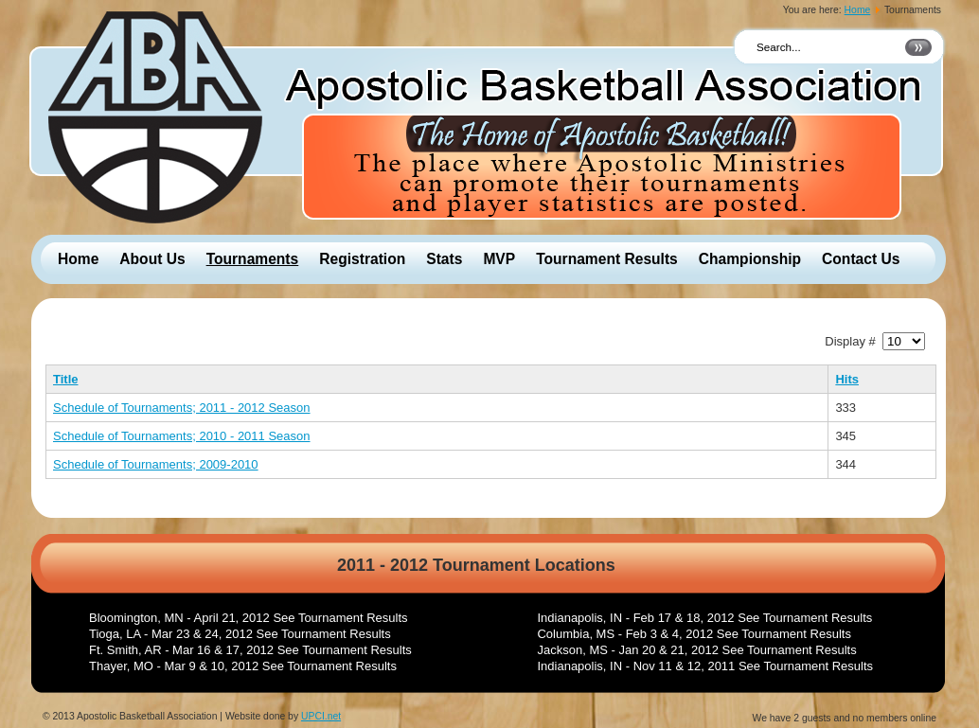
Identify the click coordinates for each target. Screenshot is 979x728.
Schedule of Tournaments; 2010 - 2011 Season (182, 436)
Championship (750, 259)
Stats (444, 259)
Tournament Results (607, 259)
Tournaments (252, 259)
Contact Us (860, 259)
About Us (152, 259)
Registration (362, 259)
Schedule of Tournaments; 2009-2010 (155, 464)
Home (858, 10)
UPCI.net (321, 716)
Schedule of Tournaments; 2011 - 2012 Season (182, 407)
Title (66, 379)
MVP (499, 259)
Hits (847, 379)
